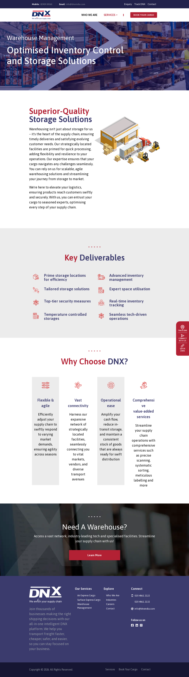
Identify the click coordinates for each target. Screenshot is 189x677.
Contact (152, 4)
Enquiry (128, 4)
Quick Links (182, 350)
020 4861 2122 (142, 595)
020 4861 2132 (142, 601)
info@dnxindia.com (75, 4)
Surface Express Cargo (89, 599)
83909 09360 (46, 4)
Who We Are (112, 595)
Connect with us (182, 340)
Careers (110, 604)
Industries (111, 599)
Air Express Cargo (86, 595)
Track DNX (139, 4)
